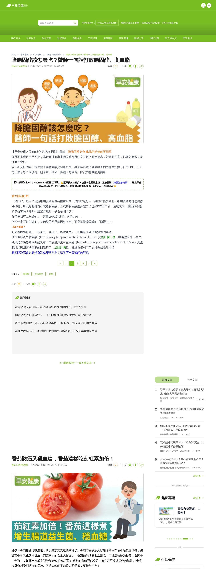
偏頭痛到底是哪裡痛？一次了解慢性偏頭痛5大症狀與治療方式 (53, 315)
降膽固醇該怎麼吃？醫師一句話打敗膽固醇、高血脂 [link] (89, 54)
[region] (77, 184)
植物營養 (154, 38)
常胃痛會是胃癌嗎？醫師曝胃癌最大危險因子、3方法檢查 (50, 307)
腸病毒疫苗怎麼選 (150, 22)
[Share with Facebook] (135, 66)
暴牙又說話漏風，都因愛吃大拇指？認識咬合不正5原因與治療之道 (56, 331)
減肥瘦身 (61, 38)
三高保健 (92, 38)
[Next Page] (89, 263)
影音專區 (108, 38)
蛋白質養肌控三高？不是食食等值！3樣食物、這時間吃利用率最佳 (56, 323)
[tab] (167, 380)
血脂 (51, 274)
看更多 (198, 476)
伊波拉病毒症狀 (170, 22)
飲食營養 (46, 38)
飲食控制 (39, 274)
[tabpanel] (180, 431)
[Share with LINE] (130, 66)
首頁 (14, 54)
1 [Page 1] (71, 263)
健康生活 (31, 38)
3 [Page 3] (83, 263)
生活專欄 (37, 54)
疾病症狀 (15, 38)
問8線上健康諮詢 (53, 54)
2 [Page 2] (77, 263)
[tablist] (180, 380)
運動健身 (77, 38)
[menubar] (101, 38)
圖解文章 (138, 38)
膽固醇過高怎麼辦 (130, 22)
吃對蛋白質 (171, 38)
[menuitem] (15, 38)
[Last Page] (94, 263)
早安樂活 (187, 38)
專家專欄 (123, 38)
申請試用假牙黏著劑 (107, 22)
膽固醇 (26, 274)
